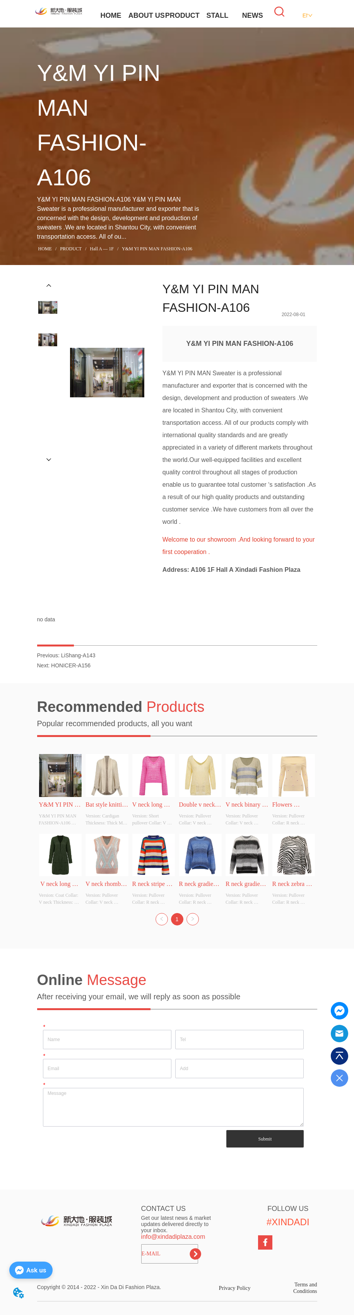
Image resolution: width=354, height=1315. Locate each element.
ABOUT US (146, 15)
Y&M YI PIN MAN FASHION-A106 (156, 248)
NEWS (252, 15)
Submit (265, 1139)
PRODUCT (182, 15)
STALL (218, 15)
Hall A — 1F (102, 248)
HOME (110, 15)
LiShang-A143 (78, 655)
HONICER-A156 (71, 665)
